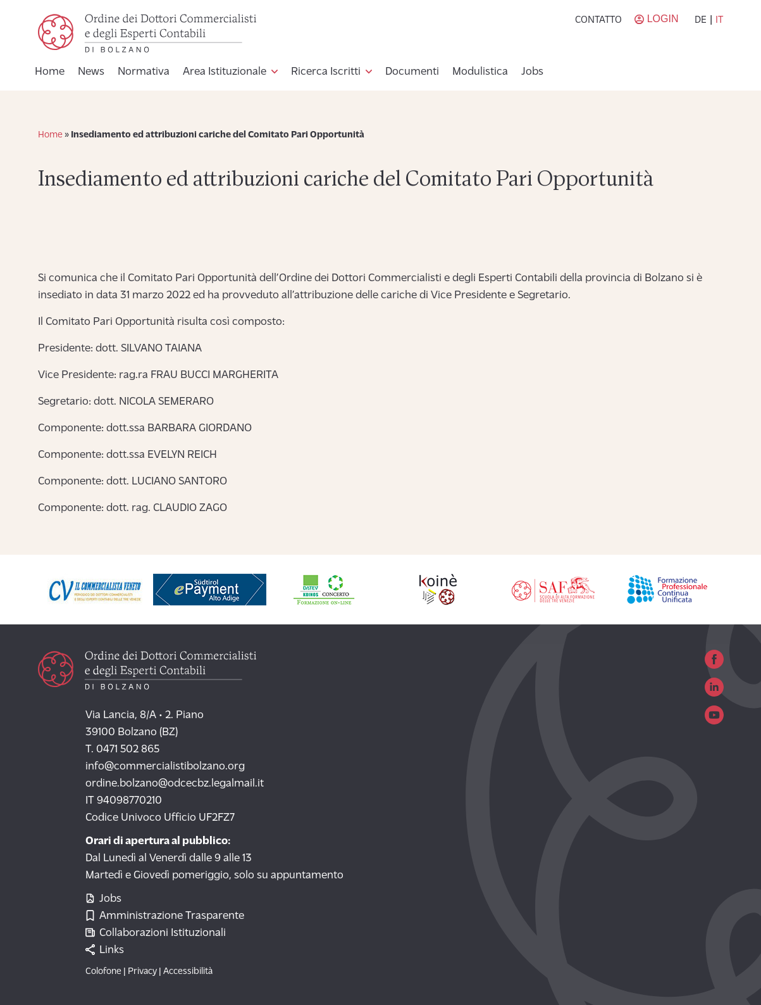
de (701, 20)
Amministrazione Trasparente (164, 916)
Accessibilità (188, 972)
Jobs (532, 72)
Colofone (103, 972)
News (91, 72)
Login (663, 18)
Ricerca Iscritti (326, 72)
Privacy (142, 972)
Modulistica (480, 72)
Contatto (598, 20)
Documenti (412, 72)
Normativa (144, 72)
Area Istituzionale (224, 72)
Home (50, 72)
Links (104, 950)
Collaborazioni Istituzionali (155, 933)
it (719, 20)
